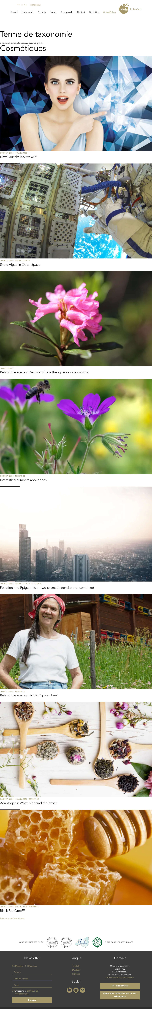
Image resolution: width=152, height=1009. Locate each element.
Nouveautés (27, 12)
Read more (76, 109)
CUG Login (36, 5)
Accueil (14, 12)
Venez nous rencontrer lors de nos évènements (120, 995)
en (22, 5)
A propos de (67, 12)
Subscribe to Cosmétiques (12, 919)
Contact (81, 12)
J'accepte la (26, 992)
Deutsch (76, 970)
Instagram (76, 990)
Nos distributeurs (120, 986)
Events (53, 12)
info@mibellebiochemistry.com (119, 978)
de (25, 5)
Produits (42, 12)
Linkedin (69, 990)
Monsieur (32, 966)
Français (76, 974)
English (76, 966)
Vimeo (82, 990)
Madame (19, 966)
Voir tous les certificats (119, 942)
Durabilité (94, 12)
